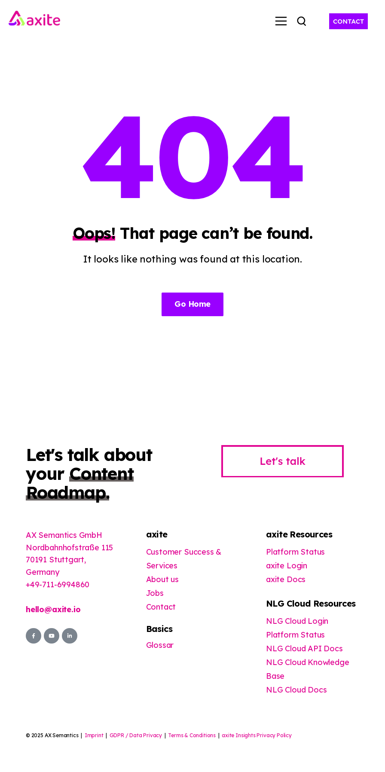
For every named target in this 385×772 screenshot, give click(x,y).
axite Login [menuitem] (286, 566)
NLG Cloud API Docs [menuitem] (304, 648)
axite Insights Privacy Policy (257, 735)
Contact (161, 607)
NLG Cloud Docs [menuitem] (296, 690)
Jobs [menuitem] (155, 593)
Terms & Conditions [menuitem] (192, 735)
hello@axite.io (53, 609)
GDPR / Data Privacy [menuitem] (136, 735)
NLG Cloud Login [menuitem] (297, 621)
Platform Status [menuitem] (295, 552)
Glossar (160, 645)
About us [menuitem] (162, 579)
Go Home (192, 304)
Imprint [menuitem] (94, 735)
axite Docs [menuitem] (286, 579)
